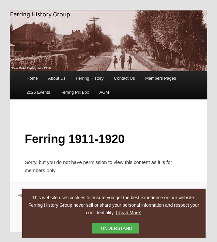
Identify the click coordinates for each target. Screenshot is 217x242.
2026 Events (38, 92)
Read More (128, 212)
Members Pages (160, 78)
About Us (56, 78)
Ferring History (89, 78)
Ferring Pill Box (74, 92)
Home (32, 78)
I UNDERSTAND (115, 228)
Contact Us (124, 78)
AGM (104, 92)
